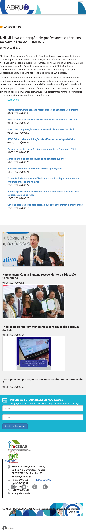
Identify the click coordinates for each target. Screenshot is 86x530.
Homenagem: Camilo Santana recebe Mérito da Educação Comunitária (43, 110)
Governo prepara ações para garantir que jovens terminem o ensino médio (46, 205)
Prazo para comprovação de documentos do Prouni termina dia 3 (41, 129)
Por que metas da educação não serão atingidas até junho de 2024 (42, 149)
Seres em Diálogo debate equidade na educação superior (37, 159)
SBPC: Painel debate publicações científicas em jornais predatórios (41, 139)
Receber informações (15, 426)
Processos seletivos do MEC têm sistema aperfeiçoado (35, 168)
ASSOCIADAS (12, 27)
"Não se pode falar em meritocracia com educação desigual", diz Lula (42, 119)
